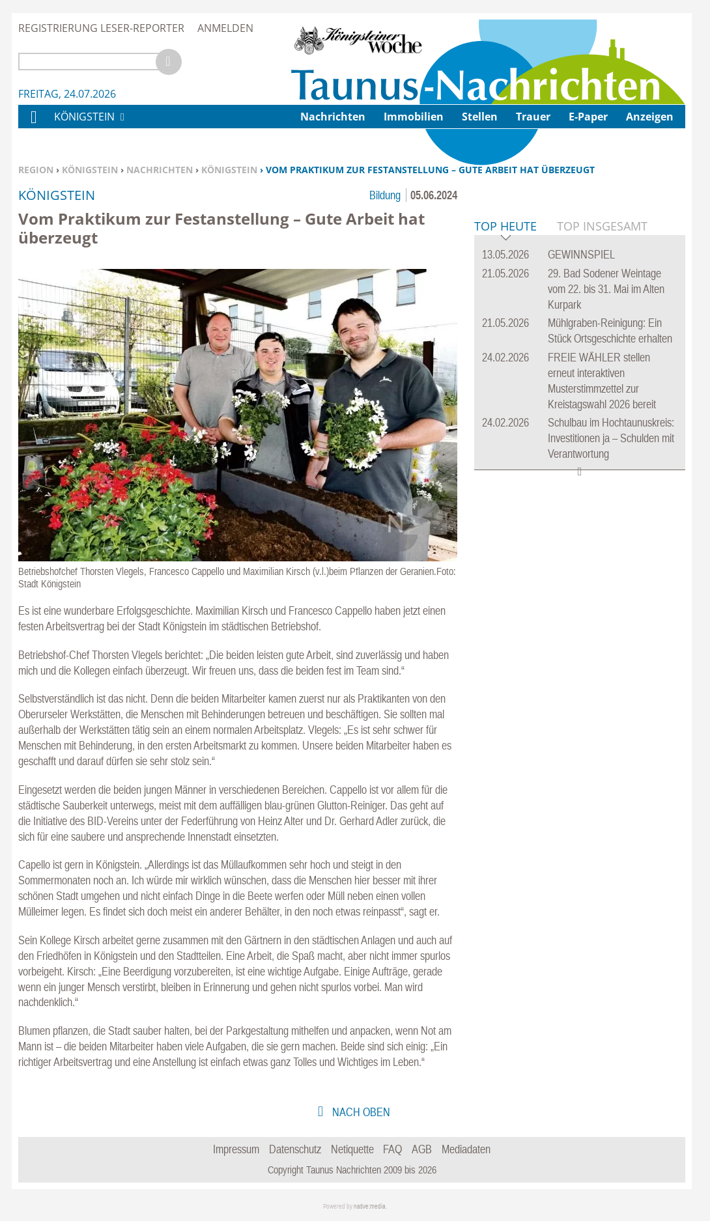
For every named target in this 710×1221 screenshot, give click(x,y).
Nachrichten (159, 169)
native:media (370, 1206)
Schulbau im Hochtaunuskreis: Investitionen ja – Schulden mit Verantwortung (611, 637)
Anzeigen (650, 116)
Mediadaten (466, 1149)
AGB (422, 1149)
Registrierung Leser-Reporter (101, 28)
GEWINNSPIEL (581, 453)
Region (35, 169)
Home (33, 125)
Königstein (90, 169)
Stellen (480, 116)
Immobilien (414, 116)
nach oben (360, 1112)
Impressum (236, 1149)
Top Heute (505, 426)
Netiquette (352, 1149)
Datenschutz (295, 1149)
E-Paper (588, 116)
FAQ (392, 1149)
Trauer (533, 116)
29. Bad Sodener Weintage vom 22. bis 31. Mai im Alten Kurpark (606, 488)
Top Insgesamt (602, 425)
